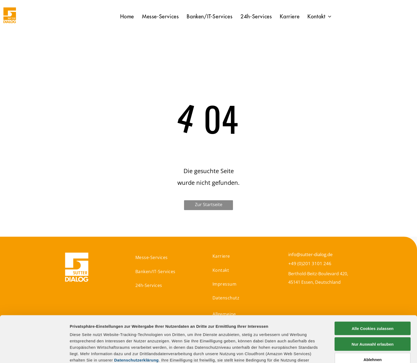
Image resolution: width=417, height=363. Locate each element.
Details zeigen (282, 352)
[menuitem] (127, 16)
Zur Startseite (208, 204)
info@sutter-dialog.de (310, 254)
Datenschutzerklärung (136, 317)
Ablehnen (373, 316)
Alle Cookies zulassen (373, 285)
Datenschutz (108, 337)
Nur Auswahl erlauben (373, 300)
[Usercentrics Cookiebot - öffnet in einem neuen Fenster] (34, 353)
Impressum (81, 337)
